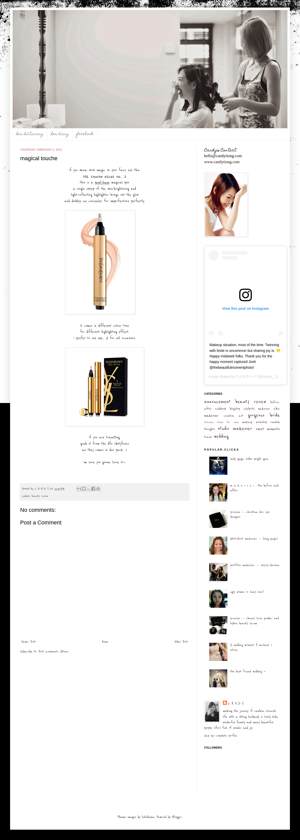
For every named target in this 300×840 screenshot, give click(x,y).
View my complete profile (220, 736)
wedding (221, 436)
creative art (233, 416)
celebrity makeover (257, 409)
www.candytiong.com (221, 162)
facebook (85, 134)
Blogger (177, 817)
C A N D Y (235, 703)
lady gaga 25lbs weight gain (249, 459)
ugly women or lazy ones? (247, 592)
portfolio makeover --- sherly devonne (254, 565)
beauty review (40, 496)
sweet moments (268, 429)
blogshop (235, 409)
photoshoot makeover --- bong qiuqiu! (254, 539)
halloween (209, 422)
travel (208, 437)
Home (105, 642)
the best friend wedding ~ (248, 671)
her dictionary (29, 134)
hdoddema (148, 817)
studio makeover (235, 428)
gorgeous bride (264, 415)
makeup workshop (254, 422)
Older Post (181, 642)
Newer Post (28, 642)
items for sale (228, 422)
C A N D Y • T (246, 377)
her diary (60, 134)
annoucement (217, 401)
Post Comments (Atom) (53, 652)
